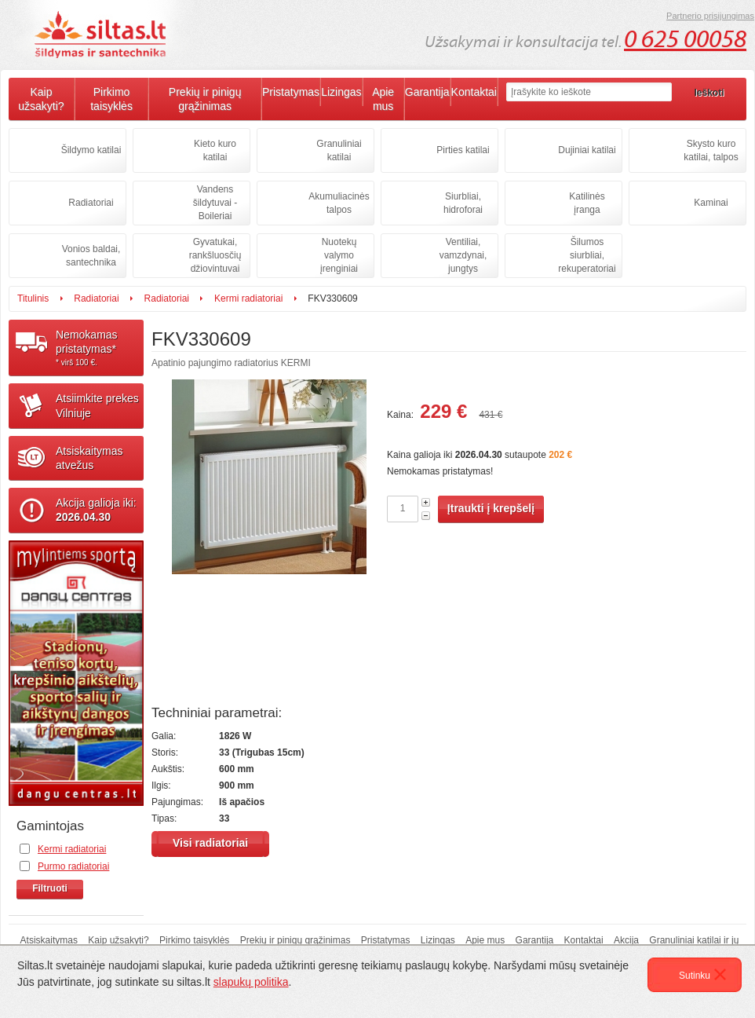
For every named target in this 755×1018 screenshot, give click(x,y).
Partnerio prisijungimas (710, 15)
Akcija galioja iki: (96, 509)
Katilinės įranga (586, 203)
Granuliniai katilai (338, 150)
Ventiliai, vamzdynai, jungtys (463, 255)
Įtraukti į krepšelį (490, 508)
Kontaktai (474, 92)
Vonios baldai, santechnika (91, 256)
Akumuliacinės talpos (338, 203)
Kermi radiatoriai (248, 298)
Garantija (427, 92)
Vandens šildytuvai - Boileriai (215, 203)
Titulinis (33, 298)
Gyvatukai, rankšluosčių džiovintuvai (215, 255)
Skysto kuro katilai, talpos (711, 150)
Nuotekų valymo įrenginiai (339, 255)
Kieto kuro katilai (215, 150)
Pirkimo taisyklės (111, 99)
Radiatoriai (90, 202)
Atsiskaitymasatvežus (89, 458)
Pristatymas (290, 92)
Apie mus (383, 99)
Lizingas (341, 92)
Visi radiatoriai (210, 843)
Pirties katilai (462, 150)
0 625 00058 (685, 39)
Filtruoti (49, 888)
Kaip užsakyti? (41, 99)
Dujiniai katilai (586, 150)
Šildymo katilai (91, 150)
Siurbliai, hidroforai (463, 203)
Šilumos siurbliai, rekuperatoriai (586, 255)
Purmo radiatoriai (73, 866)
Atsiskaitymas (49, 940)
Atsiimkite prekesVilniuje (97, 405)
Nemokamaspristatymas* (100, 348)
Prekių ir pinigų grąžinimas (205, 99)
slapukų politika (251, 982)
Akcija (626, 940)
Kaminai (711, 202)
